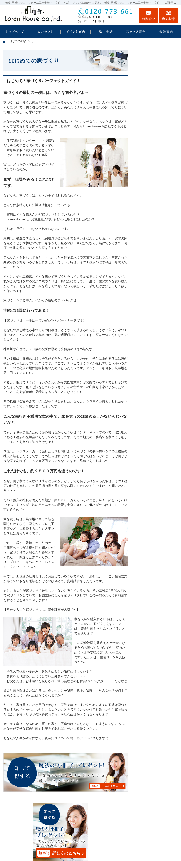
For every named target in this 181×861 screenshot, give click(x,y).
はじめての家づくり (156, 189)
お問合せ (148, 15)
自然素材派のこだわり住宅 (158, 178)
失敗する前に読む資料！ (156, 268)
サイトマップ (151, 309)
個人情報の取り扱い (156, 299)
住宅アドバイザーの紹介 (158, 244)
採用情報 (148, 256)
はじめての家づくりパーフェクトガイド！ (43, 81)
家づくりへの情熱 (155, 232)
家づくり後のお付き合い (158, 211)
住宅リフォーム (156, 157)
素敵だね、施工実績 (156, 148)
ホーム (147, 138)
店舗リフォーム (156, 166)
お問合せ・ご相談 (155, 279)
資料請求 (168, 15)
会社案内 (148, 223)
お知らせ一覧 (151, 289)
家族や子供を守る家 (156, 199)
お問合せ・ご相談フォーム (150, 813)
